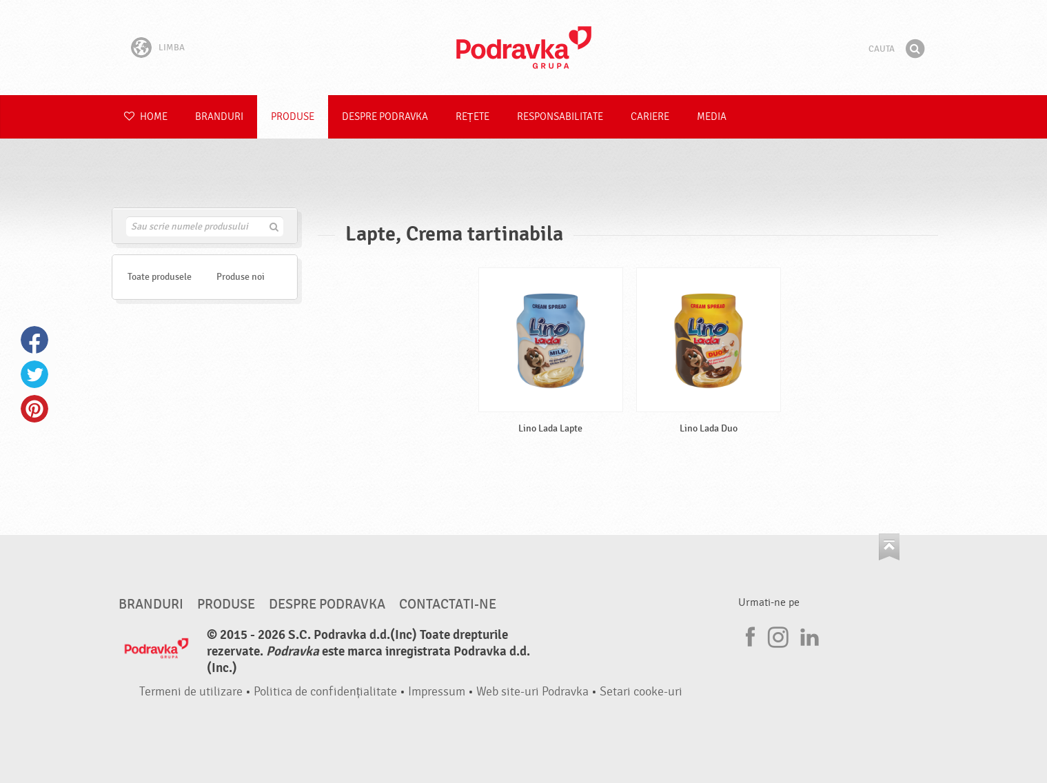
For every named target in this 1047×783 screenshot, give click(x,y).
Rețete (472, 117)
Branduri (219, 117)
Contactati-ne (447, 604)
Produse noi (240, 277)
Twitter (34, 374)
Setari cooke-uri (641, 691)
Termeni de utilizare (191, 691)
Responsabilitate (560, 117)
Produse (292, 117)
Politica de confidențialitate (325, 691)
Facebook (34, 340)
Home (145, 117)
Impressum (436, 691)
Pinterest (34, 409)
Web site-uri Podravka (532, 691)
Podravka (523, 47)
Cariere (650, 117)
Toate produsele (160, 277)
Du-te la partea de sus (889, 546)
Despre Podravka (385, 117)
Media (711, 117)
